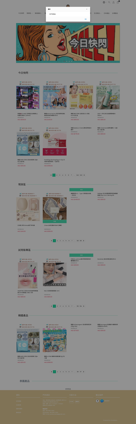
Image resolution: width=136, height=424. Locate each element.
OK (86, 19)
